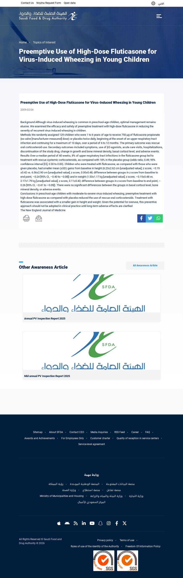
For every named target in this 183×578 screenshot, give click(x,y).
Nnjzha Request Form (48, 2)
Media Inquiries (99, 432)
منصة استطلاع (91, 490)
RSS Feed (119, 432)
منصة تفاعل (114, 490)
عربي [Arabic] (161, 3)
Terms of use (127, 540)
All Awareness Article (145, 265)
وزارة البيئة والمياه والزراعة (106, 496)
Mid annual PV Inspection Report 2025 (47, 376)
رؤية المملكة (55, 484)
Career (135, 432)
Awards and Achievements (39, 438)
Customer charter (100, 438)
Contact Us (27, 2)
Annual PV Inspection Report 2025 (44, 318)
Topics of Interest (44, 42)
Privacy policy (105, 540)
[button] (153, 3)
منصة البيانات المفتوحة (120, 484)
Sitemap (38, 432)
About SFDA (56, 432)
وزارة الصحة (69, 490)
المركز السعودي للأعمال (91, 502)
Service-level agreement (91, 444)
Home (23, 42)
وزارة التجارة (136, 496)
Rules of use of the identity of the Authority (95, 546)
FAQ (147, 432)
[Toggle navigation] (159, 16)
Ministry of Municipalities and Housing (62, 496)
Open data (70, 2)
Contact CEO (76, 432)
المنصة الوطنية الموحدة (84, 484)
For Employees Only (72, 438)
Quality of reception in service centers (138, 438)
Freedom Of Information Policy (143, 546)
